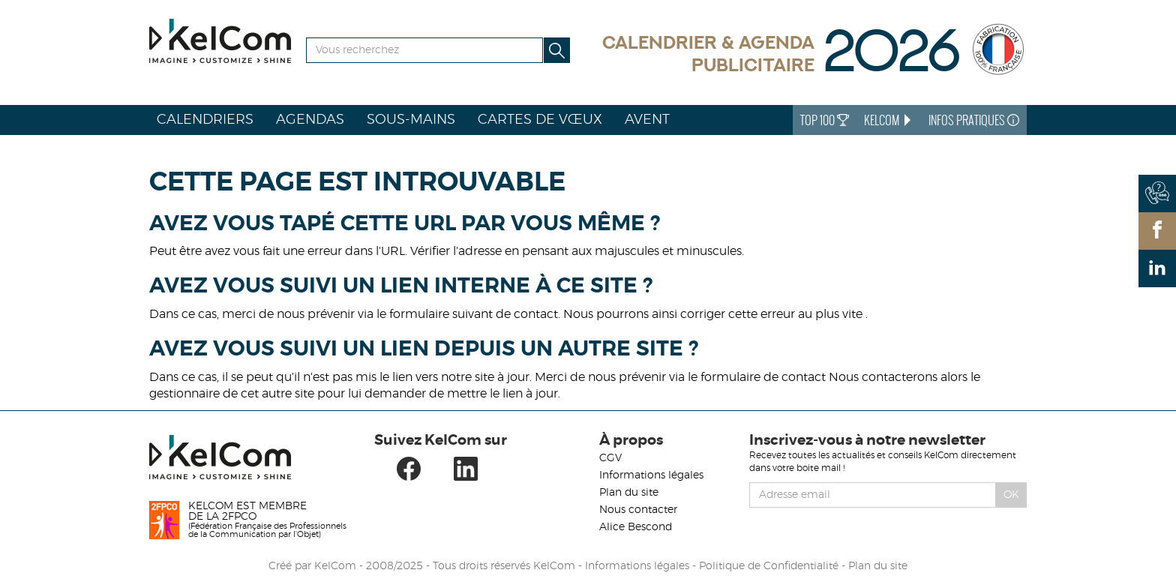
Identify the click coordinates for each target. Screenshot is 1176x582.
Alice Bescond (635, 527)
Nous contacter (638, 510)
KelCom (889, 120)
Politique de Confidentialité (768, 566)
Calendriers (205, 120)
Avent (647, 120)
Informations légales (651, 475)
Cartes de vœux (540, 120)
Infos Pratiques (973, 120)
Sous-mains (411, 120)
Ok (1011, 495)
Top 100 (824, 120)
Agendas (310, 120)
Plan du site (628, 493)
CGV (610, 458)
